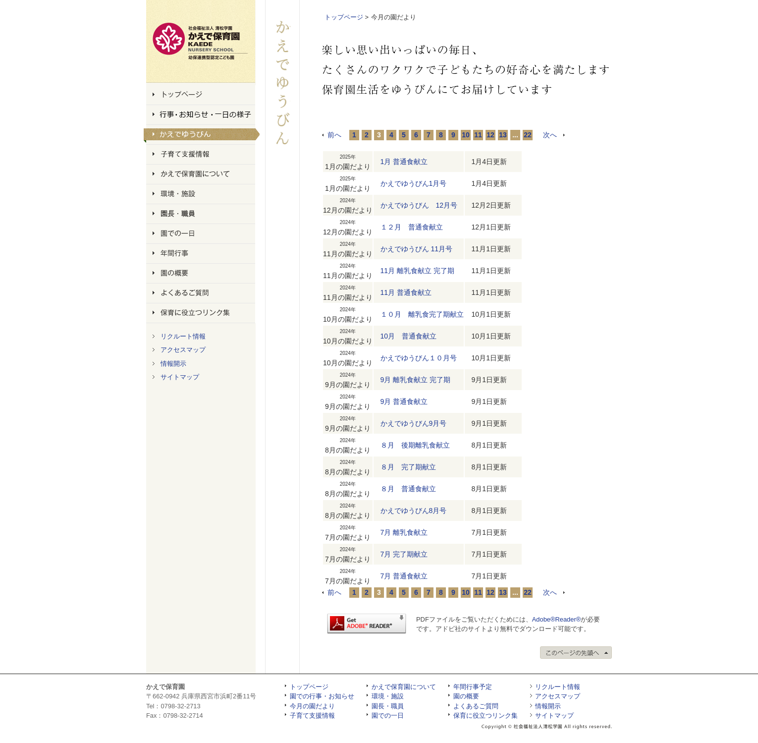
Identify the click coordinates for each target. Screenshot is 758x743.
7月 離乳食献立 (404, 532)
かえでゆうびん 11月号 (416, 249)
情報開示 (173, 363)
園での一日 (388, 715)
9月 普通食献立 (404, 401)
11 (478, 135)
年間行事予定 (472, 686)
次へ (550, 135)
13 (503, 135)
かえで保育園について (404, 686)
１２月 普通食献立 (411, 227)
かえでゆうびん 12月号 (419, 205)
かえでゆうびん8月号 (413, 510)
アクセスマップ (183, 349)
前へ (334, 135)
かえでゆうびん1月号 (413, 183)
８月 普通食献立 (408, 489)
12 (490, 135)
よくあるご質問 (475, 706)
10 (466, 135)
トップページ (344, 17)
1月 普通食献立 (404, 162)
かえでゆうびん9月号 (413, 423)
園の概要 (466, 696)
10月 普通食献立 (408, 336)
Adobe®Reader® (556, 619)
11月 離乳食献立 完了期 (417, 271)
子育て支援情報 (312, 715)
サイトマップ (180, 377)
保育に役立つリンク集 (485, 715)
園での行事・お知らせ (322, 696)
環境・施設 (388, 696)
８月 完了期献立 (408, 467)
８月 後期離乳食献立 (415, 445)
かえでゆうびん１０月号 (418, 358)
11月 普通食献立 (406, 292)
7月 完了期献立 (404, 554)
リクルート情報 (183, 336)
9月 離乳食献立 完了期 (415, 380)
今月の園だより (312, 706)
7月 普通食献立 (404, 576)
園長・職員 (388, 706)
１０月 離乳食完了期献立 (422, 314)
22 (528, 135)
